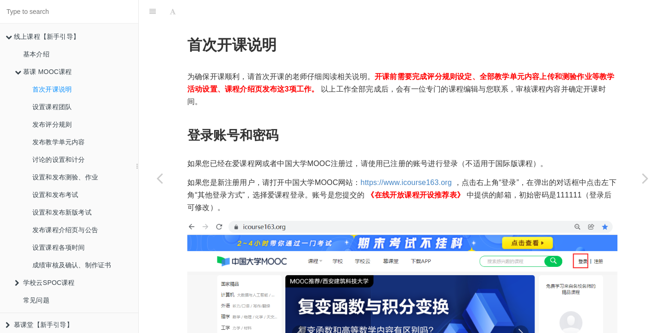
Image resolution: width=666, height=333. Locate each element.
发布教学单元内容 (58, 142)
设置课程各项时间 (58, 247)
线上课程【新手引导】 (43, 36)
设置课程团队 (52, 107)
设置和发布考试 (55, 194)
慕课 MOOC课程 (43, 71)
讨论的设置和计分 (58, 159)
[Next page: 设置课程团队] (645, 178)
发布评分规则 (52, 124)
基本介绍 (36, 54)
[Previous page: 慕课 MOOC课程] (159, 178)
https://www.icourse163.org (406, 159)
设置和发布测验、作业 (65, 177)
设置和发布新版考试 (62, 212)
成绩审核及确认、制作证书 (71, 265)
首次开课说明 (52, 89)
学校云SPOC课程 (44, 282)
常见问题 (36, 300)
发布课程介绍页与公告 (65, 230)
